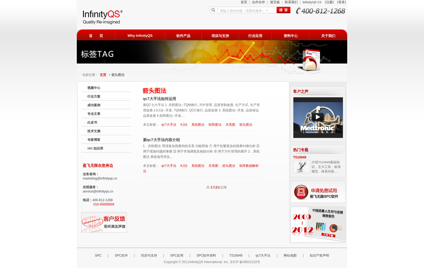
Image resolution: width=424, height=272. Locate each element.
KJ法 (183, 125)
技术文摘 (93, 131)
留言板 (275, 2)
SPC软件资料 (206, 255)
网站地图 (290, 255)
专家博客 (93, 140)
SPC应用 (177, 255)
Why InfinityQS (140, 36)
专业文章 (93, 114)
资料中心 (291, 36)
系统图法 (197, 125)
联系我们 (292, 2)
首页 (244, 2)
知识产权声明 (319, 255)
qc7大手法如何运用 (159, 99)
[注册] (329, 2)
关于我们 (328, 36)
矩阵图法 (214, 125)
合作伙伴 (259, 2)
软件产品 (183, 36)
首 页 (96, 36)
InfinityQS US (312, 2)
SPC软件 (121, 255)
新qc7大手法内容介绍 (161, 140)
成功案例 (93, 105)
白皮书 (92, 122)
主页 (103, 75)
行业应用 (255, 36)
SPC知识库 (95, 148)
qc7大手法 (168, 125)
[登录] (341, 2)
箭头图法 (245, 125)
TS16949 (299, 157)
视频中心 (93, 88)
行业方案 (93, 96)
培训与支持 (220, 36)
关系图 (230, 125)
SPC (98, 255)
